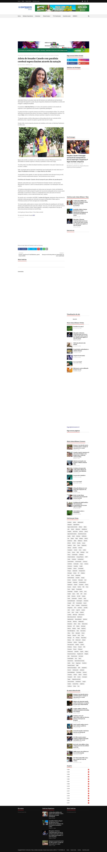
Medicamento (70, 619)
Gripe (85, 598)
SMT (79, 667)
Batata (72, 538)
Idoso (73, 605)
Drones (69, 580)
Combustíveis (80, 559)
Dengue (69, 570)
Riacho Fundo (74, 656)
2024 (78, 774)
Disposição (78, 575)
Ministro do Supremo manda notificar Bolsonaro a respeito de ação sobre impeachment (81, 703)
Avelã (73, 536)
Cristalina (76, 566)
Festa (69, 589)
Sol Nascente (75, 670)
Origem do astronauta (79, 355)
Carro (80, 550)
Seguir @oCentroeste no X (73, 427)
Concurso (85, 561)
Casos (73, 552)
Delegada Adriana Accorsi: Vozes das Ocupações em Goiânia (80, 489)
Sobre (23, 1)
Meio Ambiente (78, 619)
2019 (78, 786)
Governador (74, 598)
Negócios (83, 628)
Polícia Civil (78, 640)
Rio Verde (81, 656)
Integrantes (70, 607)
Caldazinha (84, 545)
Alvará (72, 529)
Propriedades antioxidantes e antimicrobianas (81, 350)
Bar (68, 538)
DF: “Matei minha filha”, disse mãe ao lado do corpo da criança (80, 759)
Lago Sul (78, 610)
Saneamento (70, 660)
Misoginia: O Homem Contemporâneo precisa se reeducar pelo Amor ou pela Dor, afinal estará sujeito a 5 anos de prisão (80, 222)
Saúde (69, 663)
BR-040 (85, 540)
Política (75, 642)
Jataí (69, 610)
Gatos (73, 593)
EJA (85, 580)
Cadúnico (70, 545)
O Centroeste (28, 850)
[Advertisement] (53, 29)
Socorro (69, 670)
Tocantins (70, 674)
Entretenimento (82, 582)
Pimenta (77, 637)
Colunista (74, 559)
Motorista (70, 626)
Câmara (69, 547)
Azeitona (78, 536)
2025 (78, 771)
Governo (80, 598)
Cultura (74, 568)
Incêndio (78, 605)
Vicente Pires (75, 683)
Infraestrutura (84, 605)
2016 (78, 793)
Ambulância (84, 529)
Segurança (78, 663)
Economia (74, 580)
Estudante (81, 584)
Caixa (78, 545)
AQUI (34, 215)
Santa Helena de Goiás (79, 660)
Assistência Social (82, 533)
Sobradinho (84, 667)
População (81, 642)
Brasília (78, 543)
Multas (78, 626)
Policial (83, 640)
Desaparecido (82, 570)
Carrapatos (70, 550)
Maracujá (75, 614)
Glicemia (73, 596)
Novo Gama (83, 630)
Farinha (79, 586)
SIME (77, 665)
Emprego (69, 582)
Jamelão (85, 607)
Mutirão (74, 628)
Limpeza (82, 612)
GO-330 (78, 596)
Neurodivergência (71, 630)
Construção (76, 563)
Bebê (76, 538)
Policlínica (70, 642)
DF (78, 573)
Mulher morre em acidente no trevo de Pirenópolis (81, 752)
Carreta (75, 550)
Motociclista (84, 623)
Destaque (70, 573)
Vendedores (78, 681)
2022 (78, 779)
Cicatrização (74, 554)
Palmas (69, 635)
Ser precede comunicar (79, 475)
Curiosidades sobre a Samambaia (78, 512)
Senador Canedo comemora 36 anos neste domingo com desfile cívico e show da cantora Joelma (81, 454)
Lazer (69, 612)
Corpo (81, 563)
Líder (73, 612)
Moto (79, 623)
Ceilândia (82, 552)
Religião (86, 653)
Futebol (69, 593)
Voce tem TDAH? (77, 362)
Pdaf (79, 635)
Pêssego (69, 637)
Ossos (83, 633)
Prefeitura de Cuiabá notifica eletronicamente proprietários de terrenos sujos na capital (80, 505)
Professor (80, 649)
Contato (79, 850)
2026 (78, 769)
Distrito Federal (71, 577)
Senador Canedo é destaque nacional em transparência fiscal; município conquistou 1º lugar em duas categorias (77, 159)
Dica (68, 575)
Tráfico (80, 674)
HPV (74, 603)
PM (73, 640)
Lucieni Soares (22, 64)
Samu (80, 658)
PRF (84, 646)
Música (69, 628)
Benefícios (70, 540)
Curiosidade (80, 568)
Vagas (69, 679)
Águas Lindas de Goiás (72, 526)
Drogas (82, 577)
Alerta (85, 526)
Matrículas (80, 616)
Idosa (69, 605)
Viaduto (69, 683)
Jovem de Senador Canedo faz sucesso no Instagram (81, 731)
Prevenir (80, 646)
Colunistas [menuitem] (37, 16)
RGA (68, 656)
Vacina (79, 676)
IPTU (75, 607)
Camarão (75, 547)
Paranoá (74, 635)
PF (73, 637)
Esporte (75, 584)
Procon (74, 649)
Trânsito (85, 674)
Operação (78, 633)
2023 (78, 776)
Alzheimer (78, 529)
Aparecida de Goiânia (72, 533)
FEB (83, 586)
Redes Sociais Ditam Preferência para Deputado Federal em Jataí (80, 497)
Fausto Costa (28, 1)
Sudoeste (82, 670)
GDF (81, 593)
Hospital (69, 603)
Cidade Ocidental (71, 556)
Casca (69, 552)
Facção (74, 586)
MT (74, 626)
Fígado (73, 589)
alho (68, 529)
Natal (79, 628)
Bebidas (81, 538)
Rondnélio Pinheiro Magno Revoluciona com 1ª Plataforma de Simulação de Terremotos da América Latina (80, 212)
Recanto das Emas (71, 653)
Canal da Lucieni (36, 1)
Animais (81, 531)
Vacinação (84, 676)
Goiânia (83, 596)
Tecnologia (78, 672)
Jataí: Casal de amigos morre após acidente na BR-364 (80, 725)
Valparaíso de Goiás (76, 679)
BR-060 (69, 543)
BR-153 (73, 543)
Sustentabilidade (71, 672)
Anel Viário (75, 531)
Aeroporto (70, 524)
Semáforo (84, 663)
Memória (85, 619)
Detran (74, 573)
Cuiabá (81, 566)
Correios (86, 563)
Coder (69, 559)
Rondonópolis (70, 658)
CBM (78, 552)
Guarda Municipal (71, 600)
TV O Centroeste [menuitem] (57, 16)
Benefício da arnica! (78, 326)
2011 (78, 802)
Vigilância (82, 683)
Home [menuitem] (19, 16)
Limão (77, 612)
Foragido (76, 591)
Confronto (70, 563)
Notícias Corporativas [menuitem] (28, 16)
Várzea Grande (71, 681)
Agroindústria (76, 524)
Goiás (69, 598)
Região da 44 (80, 653)
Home (19, 1)
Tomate (75, 674)
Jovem (73, 610)
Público (86, 651)
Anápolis (69, 531)
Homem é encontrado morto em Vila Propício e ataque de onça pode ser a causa (80, 447)
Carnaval (80, 547)
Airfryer (80, 526)
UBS (75, 676)
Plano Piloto (83, 637)
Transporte (70, 676)
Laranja (83, 610)
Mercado (69, 621)
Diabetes (83, 573)
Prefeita (77, 644)
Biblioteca (80, 540)
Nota (78, 630)
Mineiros (75, 621)
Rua (76, 658)
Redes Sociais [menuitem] (46, 16)
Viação (84, 681)
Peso (83, 635)
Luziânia (69, 614)
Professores (70, 651)
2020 (78, 783)
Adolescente (80, 522)
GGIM (69, 596)
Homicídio (86, 600)
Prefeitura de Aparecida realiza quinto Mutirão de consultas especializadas (79, 470)
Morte (75, 623)
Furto (85, 591)
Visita (74, 686)
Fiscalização (79, 589)
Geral (85, 593)
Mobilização (81, 621)
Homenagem (79, 600)
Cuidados (70, 568)
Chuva (69, 554)
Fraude (81, 591)
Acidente (69, 522)
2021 (78, 781)
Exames (69, 586)
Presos (74, 646)
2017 (78, 791)
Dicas (72, 575)
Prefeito (82, 644)
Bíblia (75, 540)
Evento (86, 584)
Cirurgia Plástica (80, 556)
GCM (78, 593)
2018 (78, 788)
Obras (69, 633)
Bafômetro (84, 536)
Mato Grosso (81, 614)
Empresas (75, 582)
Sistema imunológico (72, 667)
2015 (78, 795)
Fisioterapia (70, 591)
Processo (70, 649)
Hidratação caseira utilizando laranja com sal (80, 369)
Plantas (69, 640)
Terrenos (84, 672)
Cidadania (81, 554)
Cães (74, 545)
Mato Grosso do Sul (72, 616)
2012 (78, 800)
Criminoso (70, 566)
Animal (86, 531)
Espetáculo (70, 584)
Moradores (70, 623)
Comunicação (78, 561)
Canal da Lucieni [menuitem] (67, 16)
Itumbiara (80, 607)
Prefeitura (70, 646)
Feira (87, 586)
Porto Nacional (71, 644)
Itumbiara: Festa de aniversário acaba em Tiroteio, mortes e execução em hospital (81, 718)
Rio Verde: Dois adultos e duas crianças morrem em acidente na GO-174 (81, 746)
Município (83, 626)
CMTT (86, 556)
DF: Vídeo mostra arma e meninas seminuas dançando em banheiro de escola (80, 739)
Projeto (81, 651)
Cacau (83, 543)
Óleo (73, 633)
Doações (77, 577)
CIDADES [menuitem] (75, 16)
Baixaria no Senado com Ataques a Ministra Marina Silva (80, 462)
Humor (85, 603)
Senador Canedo (71, 665)
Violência (69, 686)
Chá (87, 552)
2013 (78, 798)
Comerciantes (70, 561)
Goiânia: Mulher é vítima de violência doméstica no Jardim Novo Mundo (81, 710)
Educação (80, 580)
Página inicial (20, 55)
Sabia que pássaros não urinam (79, 343)
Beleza (86, 538)
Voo (78, 686)
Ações (74, 522)
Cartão (84, 550)
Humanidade (79, 603)
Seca (73, 663)
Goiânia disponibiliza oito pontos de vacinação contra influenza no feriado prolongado (80, 203)
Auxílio (69, 536)
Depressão (75, 570)
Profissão (76, 651)
